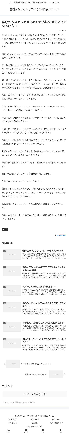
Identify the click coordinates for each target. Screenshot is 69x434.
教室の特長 (13, 420)
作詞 (5, 229)
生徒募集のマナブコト (34, 427)
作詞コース (56, 420)
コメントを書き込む (34, 394)
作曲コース (34, 420)
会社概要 (34, 423)
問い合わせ (13, 423)
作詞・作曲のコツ (56, 423)
